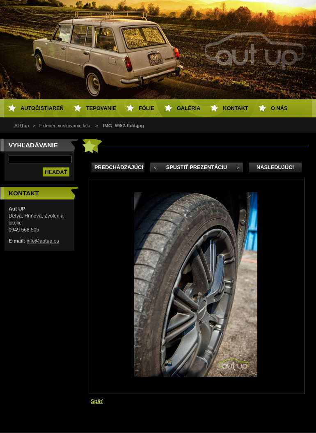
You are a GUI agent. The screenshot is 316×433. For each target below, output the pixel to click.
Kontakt (235, 108)
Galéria (189, 108)
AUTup (21, 125)
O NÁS (279, 108)
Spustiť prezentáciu (196, 167)
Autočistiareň (42, 108)
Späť (97, 401)
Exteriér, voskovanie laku (65, 125)
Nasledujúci (275, 167)
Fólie (146, 108)
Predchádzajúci (118, 167)
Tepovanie (101, 108)
